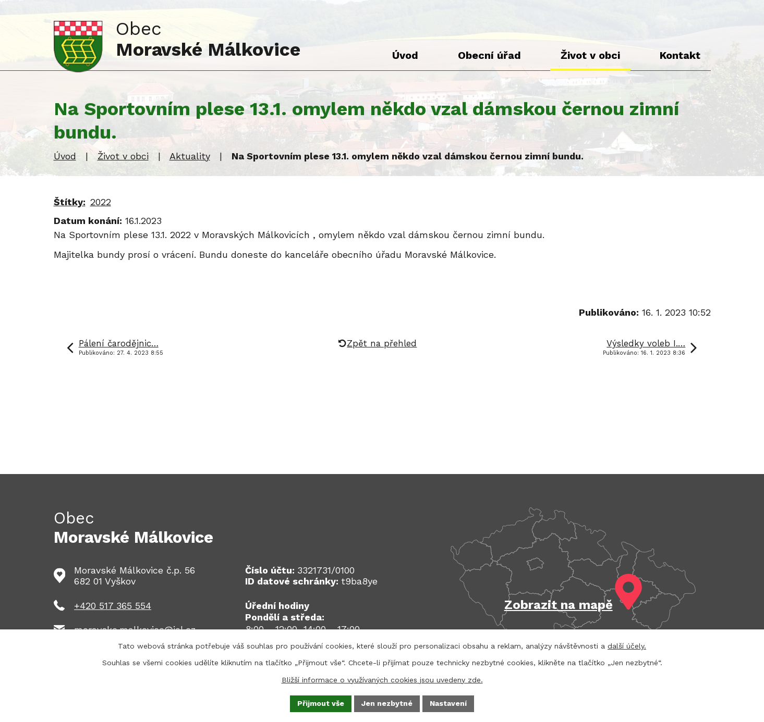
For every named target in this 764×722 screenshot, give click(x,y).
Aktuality (189, 156)
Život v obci (123, 156)
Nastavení (448, 703)
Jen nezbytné (387, 703)
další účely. (627, 646)
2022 (100, 201)
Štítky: (70, 201)
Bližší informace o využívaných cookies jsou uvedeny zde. (382, 679)
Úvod (65, 156)
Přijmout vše (320, 703)
